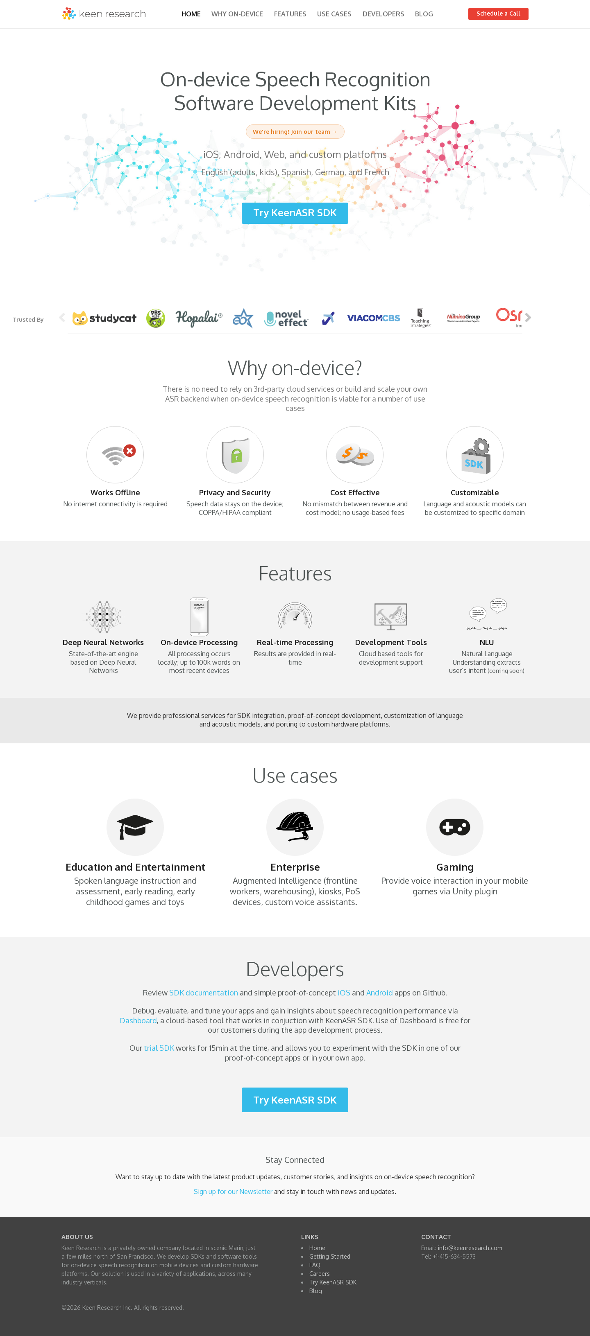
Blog (424, 14)
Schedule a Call (498, 13)
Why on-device (237, 14)
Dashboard (138, 1020)
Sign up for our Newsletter (233, 1191)
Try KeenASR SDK (295, 212)
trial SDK (159, 1047)
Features (290, 14)
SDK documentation (203, 992)
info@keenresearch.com (470, 1247)
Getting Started (329, 1256)
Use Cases (334, 14)
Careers (319, 1273)
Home (191, 14)
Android (379, 992)
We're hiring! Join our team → (295, 131)
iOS (344, 992)
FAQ (314, 1265)
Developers (383, 14)
